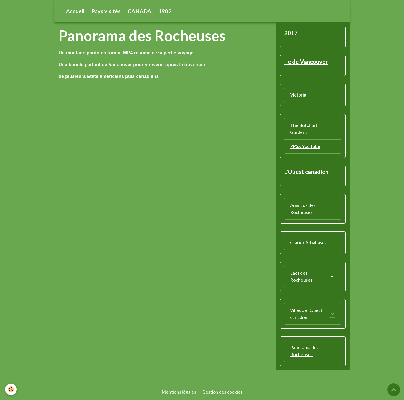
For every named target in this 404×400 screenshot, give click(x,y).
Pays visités (106, 11)
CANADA (139, 11)
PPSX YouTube (305, 146)
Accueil (75, 11)
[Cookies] (11, 389)
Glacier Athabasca (308, 242)
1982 (165, 11)
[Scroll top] (393, 389)
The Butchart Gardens (303, 128)
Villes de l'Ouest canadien (306, 313)
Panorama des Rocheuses (304, 351)
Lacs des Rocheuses (301, 276)
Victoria (298, 95)
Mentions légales (179, 392)
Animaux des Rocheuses (303, 208)
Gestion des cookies (222, 392)
